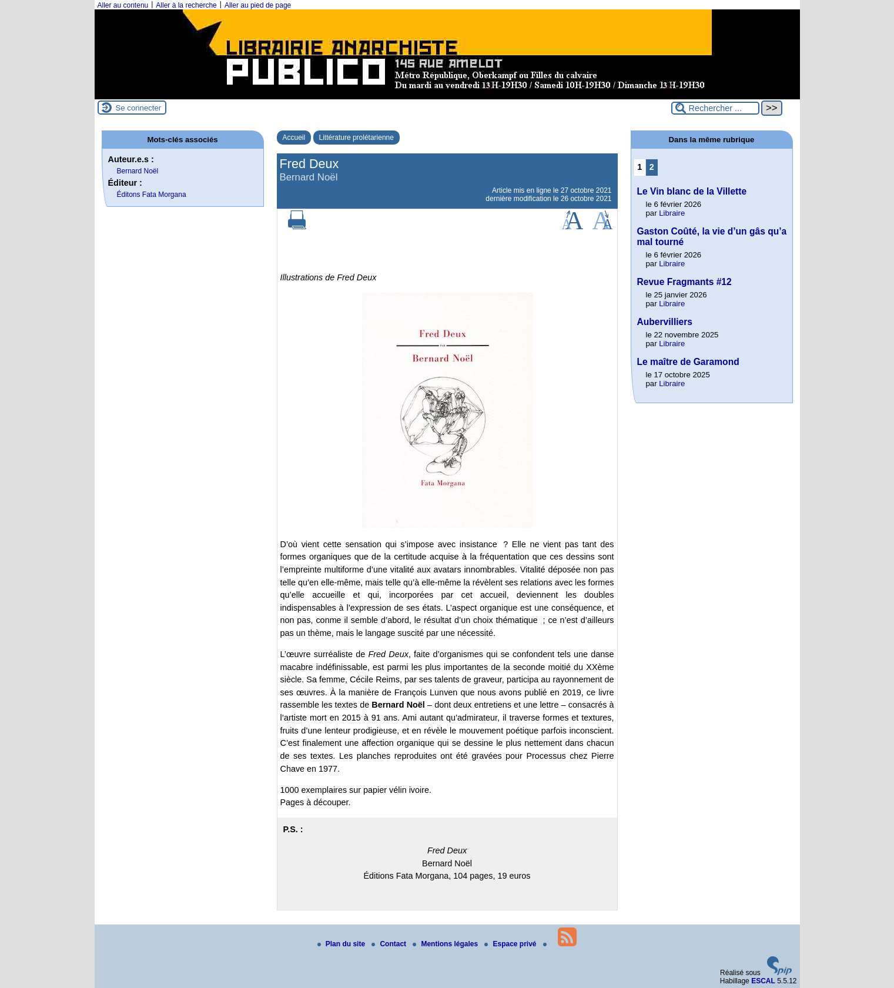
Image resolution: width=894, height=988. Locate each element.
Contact (389, 944)
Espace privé (511, 944)
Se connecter (139, 107)
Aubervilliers (664, 322)
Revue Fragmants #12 (684, 282)
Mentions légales (446, 944)
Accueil (294, 137)
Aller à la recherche (186, 5)
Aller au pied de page (258, 5)
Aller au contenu (123, 5)
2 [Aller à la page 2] (651, 167)
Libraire (672, 213)
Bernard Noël (138, 171)
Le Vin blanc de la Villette (692, 191)
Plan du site (342, 944)
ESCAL (763, 981)
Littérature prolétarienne (356, 137)
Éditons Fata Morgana (151, 194)
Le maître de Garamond (688, 362)
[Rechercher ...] (715, 108)
